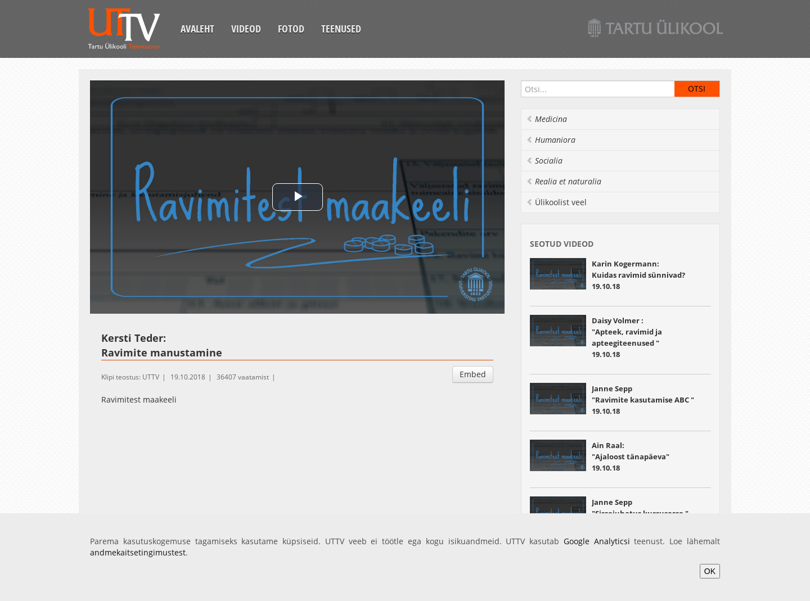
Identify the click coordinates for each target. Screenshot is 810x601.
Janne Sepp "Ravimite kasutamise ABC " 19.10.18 (643, 399)
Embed (473, 374)
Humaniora (550, 139)
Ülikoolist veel (556, 202)
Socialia (544, 160)
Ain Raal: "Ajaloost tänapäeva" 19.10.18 (630, 456)
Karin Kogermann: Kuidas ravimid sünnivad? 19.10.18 (638, 275)
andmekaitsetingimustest (138, 552)
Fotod (291, 28)
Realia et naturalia (563, 181)
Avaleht (197, 28)
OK (710, 571)
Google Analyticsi (597, 541)
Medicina (546, 119)
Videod (246, 28)
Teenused (341, 28)
